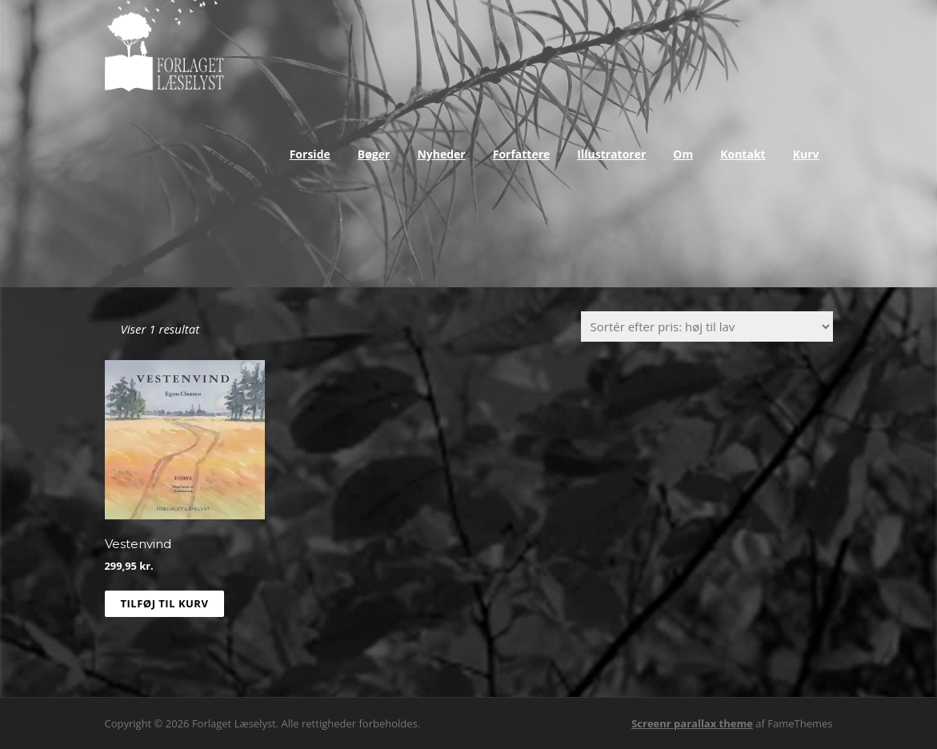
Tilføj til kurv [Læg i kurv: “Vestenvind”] (165, 603)
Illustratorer (611, 154)
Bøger (374, 154)
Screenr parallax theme (692, 723)
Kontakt (742, 154)
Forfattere (522, 154)
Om (683, 154)
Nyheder (441, 154)
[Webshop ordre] (707, 326)
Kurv (806, 154)
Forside (310, 154)
